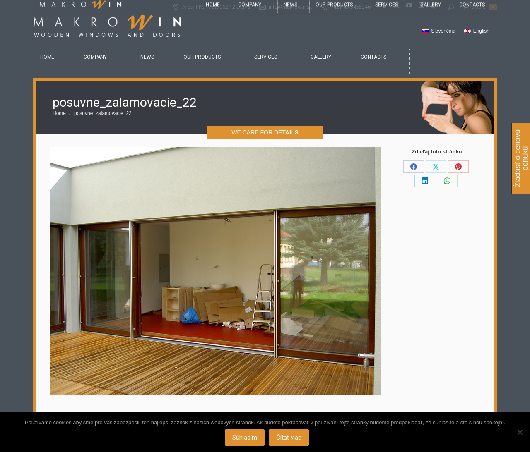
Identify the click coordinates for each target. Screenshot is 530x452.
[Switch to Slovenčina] (438, 31)
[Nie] (520, 432)
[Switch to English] (477, 31)
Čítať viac (289, 437)
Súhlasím (245, 437)
